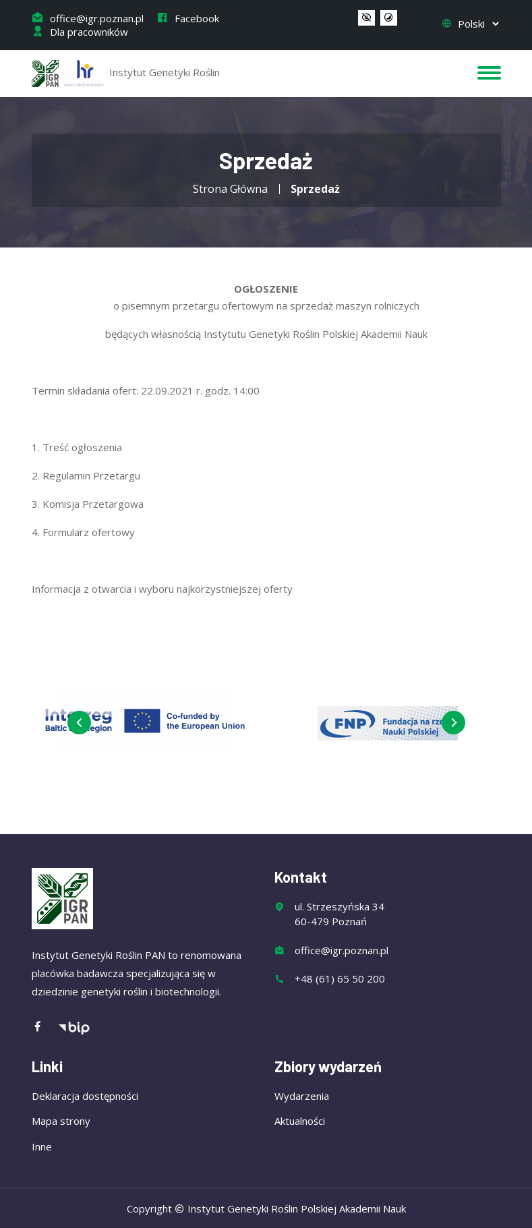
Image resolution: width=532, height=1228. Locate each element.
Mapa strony (61, 1121)
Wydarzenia (301, 1096)
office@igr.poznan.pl (88, 18)
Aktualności (299, 1121)
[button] (366, 18)
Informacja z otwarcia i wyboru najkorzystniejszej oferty (162, 588)
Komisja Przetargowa (93, 503)
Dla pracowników (80, 31)
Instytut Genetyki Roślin (126, 73)
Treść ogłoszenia (82, 447)
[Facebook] (44, 1027)
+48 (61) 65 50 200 (340, 978)
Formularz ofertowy (88, 532)
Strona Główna (230, 188)
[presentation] (79, 722)
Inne (42, 1146)
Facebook (187, 18)
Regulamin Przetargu (91, 475)
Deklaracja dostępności (85, 1096)
